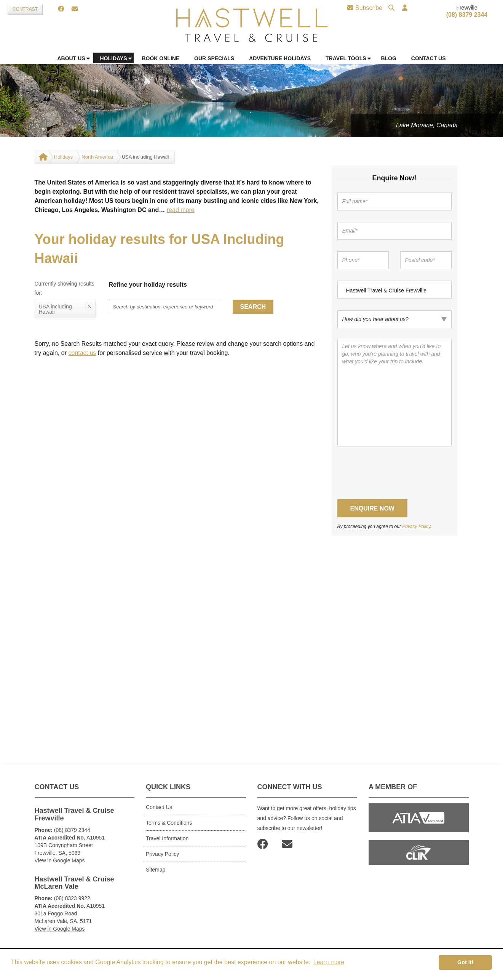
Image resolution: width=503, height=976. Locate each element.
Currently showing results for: (64, 288)
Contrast (25, 9)
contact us (82, 353)
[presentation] (395, 473)
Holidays (63, 157)
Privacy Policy (416, 526)
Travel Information (167, 838)
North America (97, 157)
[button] (404, 8)
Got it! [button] (465, 962)
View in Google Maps (60, 860)
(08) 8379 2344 (467, 15)
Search (253, 306)
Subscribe (364, 8)
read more (181, 210)
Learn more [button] (329, 962)
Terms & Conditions (169, 823)
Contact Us (159, 807)
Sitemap (155, 870)
